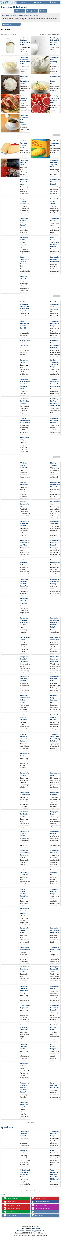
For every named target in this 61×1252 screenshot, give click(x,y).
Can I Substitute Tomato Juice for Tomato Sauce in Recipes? (54, 243)
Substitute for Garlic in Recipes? (54, 717)
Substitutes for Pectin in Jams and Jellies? (24, 543)
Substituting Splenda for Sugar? (24, 1105)
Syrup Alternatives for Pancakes (54, 1085)
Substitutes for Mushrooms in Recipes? (24, 523)
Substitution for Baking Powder (24, 1046)
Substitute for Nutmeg (54, 987)
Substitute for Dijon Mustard (25, 793)
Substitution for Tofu (24, 361)
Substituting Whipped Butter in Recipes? (24, 222)
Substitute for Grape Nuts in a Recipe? (24, 911)
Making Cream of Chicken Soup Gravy (25, 343)
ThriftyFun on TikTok (39, 1205)
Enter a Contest (10, 1212)
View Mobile (36, 1228)
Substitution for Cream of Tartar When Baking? (24, 989)
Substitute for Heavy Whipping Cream (54, 60)
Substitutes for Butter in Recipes (24, 833)
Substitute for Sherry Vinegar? (54, 201)
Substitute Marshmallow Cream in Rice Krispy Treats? (55, 383)
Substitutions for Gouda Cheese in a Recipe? (24, 144)
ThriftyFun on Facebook (41, 1202)
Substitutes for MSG (55, 774)
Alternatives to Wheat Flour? (55, 638)
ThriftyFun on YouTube (12, 1208)
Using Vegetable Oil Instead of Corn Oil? (24, 324)
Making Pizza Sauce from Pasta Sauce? (54, 659)
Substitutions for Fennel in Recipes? (54, 1008)
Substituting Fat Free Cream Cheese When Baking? (55, 402)
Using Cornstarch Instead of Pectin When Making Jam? (54, 1174)
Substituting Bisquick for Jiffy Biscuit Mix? (54, 163)
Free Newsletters (38, 1212)
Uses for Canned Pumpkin (53, 1046)
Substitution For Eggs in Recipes (24, 814)
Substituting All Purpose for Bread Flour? (55, 930)
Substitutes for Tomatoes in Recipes (55, 79)
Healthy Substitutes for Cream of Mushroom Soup (24, 261)
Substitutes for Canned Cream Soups (55, 950)
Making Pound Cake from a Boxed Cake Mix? (25, 1173)
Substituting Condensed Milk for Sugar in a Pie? (25, 621)
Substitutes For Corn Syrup (23, 279)
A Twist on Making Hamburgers (24, 465)
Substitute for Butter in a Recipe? (54, 1134)
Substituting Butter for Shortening (24, 717)
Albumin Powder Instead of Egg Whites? (25, 420)
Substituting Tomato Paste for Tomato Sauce (54, 99)
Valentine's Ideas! (39, 1198)
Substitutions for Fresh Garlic (54, 1027)
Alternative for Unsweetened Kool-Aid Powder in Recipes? (25, 1087)
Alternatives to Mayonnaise (25, 1007)
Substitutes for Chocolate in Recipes (24, 969)
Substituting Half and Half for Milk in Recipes (54, 41)
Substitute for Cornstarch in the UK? (54, 143)
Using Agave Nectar (54, 813)
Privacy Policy (30, 1231)
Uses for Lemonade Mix (55, 561)
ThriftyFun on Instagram (41, 1208)
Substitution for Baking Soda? (24, 1066)
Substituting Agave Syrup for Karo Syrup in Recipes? (55, 737)
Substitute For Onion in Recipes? (55, 543)
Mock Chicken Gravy (55, 503)
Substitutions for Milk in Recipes (24, 240)
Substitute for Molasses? (54, 852)
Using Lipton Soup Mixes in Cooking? (54, 581)
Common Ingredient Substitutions (24, 1027)
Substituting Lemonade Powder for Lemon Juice (24, 582)
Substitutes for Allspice (24, 755)
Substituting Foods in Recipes (54, 891)
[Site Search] (53, 2)
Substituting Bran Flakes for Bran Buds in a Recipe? (54, 344)
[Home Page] (8, 1)
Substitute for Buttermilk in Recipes (54, 323)
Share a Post (37, 1215)
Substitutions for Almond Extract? (24, 1134)
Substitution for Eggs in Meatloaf (24, 98)
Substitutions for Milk (54, 219)
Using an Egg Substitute (54, 793)
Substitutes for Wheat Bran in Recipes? (55, 182)
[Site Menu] (23, 2)
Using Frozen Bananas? (54, 832)
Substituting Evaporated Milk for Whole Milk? (25, 60)
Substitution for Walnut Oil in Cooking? (24, 872)
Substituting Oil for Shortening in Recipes (24, 80)
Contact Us (40, 1231)
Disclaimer (20, 1231)
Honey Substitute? (54, 1152)
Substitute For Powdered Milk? (24, 930)
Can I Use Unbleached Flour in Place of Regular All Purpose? (24, 306)
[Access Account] (38, 2)
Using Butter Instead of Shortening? (24, 659)
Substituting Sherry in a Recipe (24, 162)
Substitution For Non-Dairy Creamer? (25, 401)
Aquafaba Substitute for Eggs (24, 504)
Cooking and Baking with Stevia (54, 969)
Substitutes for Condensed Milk (24, 562)
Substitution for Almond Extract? (54, 420)
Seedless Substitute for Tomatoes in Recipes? (54, 363)
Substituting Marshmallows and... (25, 182)
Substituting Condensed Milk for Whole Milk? (25, 41)
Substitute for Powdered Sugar (54, 678)
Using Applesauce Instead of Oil (24, 201)
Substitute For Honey (24, 439)
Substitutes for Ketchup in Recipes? (24, 678)
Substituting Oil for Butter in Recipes (24, 601)
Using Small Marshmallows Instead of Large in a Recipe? (25, 384)
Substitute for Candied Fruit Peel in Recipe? (55, 259)
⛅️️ (45, 1233)
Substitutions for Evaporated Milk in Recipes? (25, 699)
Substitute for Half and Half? (25, 948)
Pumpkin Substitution (24, 483)
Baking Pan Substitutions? (24, 1152)
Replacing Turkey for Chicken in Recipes (23, 737)
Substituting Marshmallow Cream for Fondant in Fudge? (54, 622)
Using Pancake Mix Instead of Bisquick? (55, 485)
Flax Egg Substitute (53, 464)
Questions (7, 24)
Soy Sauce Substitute (53, 871)
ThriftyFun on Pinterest (12, 1205)
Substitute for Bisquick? (24, 774)
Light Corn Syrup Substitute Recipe (54, 699)
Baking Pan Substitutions (54, 303)
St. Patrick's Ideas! (11, 1198)
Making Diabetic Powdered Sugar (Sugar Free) (24, 893)
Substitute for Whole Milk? (54, 522)
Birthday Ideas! (10, 1202)
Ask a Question (10, 1215)
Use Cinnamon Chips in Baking (25, 640)
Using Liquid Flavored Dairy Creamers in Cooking (25, 854)
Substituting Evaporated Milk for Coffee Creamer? (24, 120)
